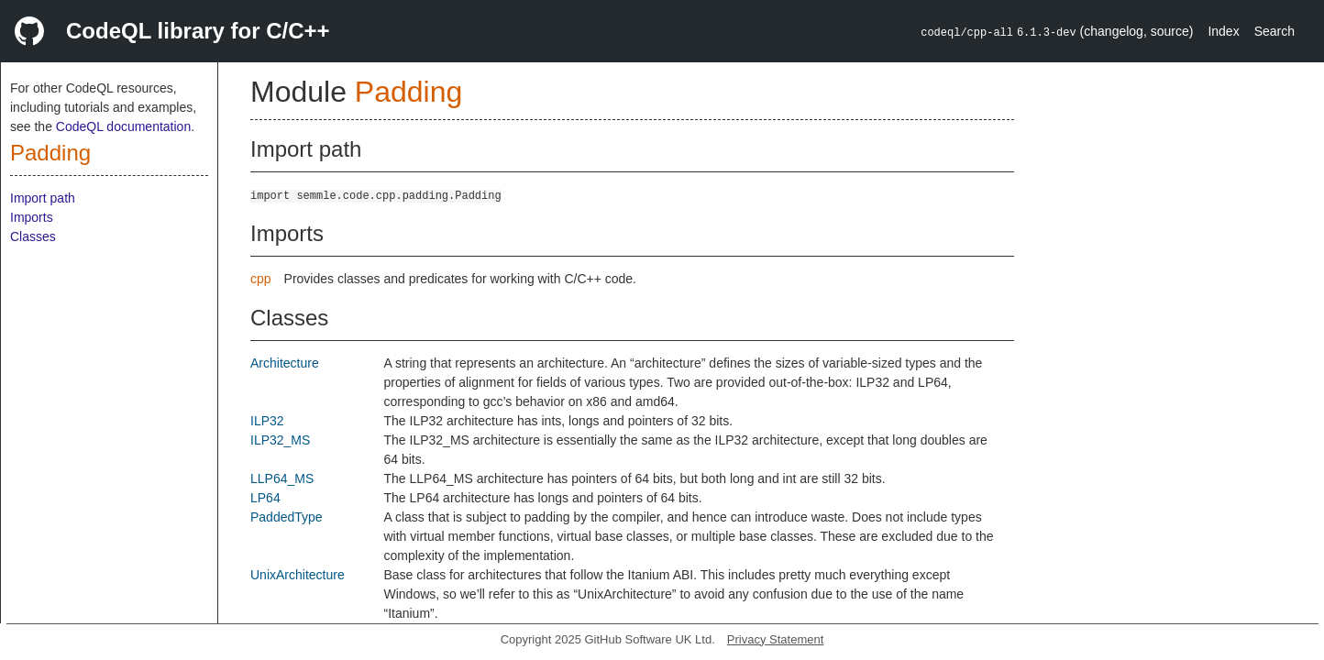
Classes (33, 236)
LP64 (265, 497)
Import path (42, 198)
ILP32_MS (280, 440)
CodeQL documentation (123, 126)
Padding (50, 152)
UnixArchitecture (297, 574)
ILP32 (267, 420)
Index (1223, 31)
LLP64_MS (282, 478)
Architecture (284, 363)
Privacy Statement (775, 639)
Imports (31, 217)
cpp (260, 278)
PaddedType (286, 517)
